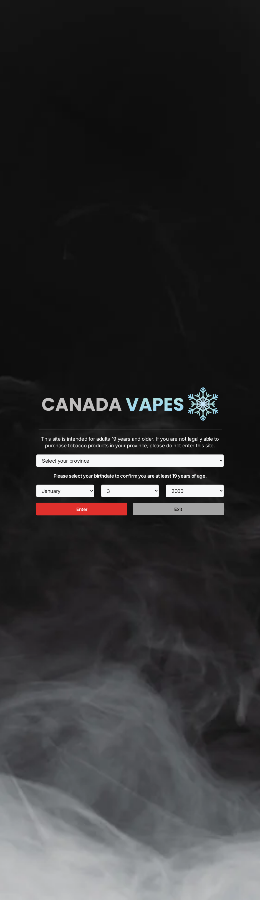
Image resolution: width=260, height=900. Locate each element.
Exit (178, 509)
